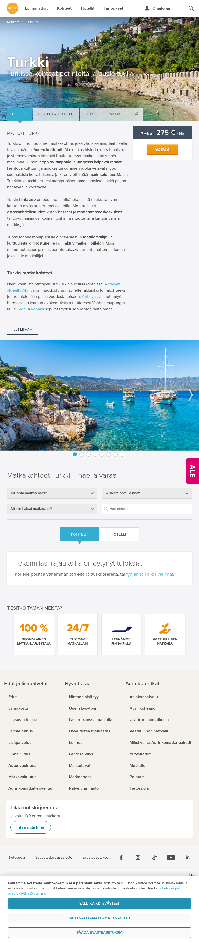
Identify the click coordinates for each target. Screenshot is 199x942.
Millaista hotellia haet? (123, 493)
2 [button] (81, 454)
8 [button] (122, 454)
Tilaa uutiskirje (30, 827)
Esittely (19, 114)
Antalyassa (91, 296)
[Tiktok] (154, 857)
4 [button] (95, 454)
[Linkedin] (187, 857)
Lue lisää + (22, 330)
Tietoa (91, 114)
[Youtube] (171, 857)
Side (22, 309)
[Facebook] (121, 857)
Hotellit (120, 534)
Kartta (114, 114)
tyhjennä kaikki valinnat (149, 574)
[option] (99, 395)
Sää (134, 114)
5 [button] (102, 454)
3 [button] (88, 454)
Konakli (37, 309)
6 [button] (108, 454)
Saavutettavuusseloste (53, 857)
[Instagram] (138, 857)
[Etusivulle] (12, 8)
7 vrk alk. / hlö (162, 134)
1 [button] (75, 454)
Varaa (162, 150)
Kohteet (79, 534)
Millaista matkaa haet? (29, 493)
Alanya (28, 290)
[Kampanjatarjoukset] (192, 471)
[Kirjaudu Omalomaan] (157, 8)
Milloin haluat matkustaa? (31, 509)
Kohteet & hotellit (56, 114)
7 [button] (115, 454)
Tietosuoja (16, 857)
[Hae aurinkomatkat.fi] (191, 8)
